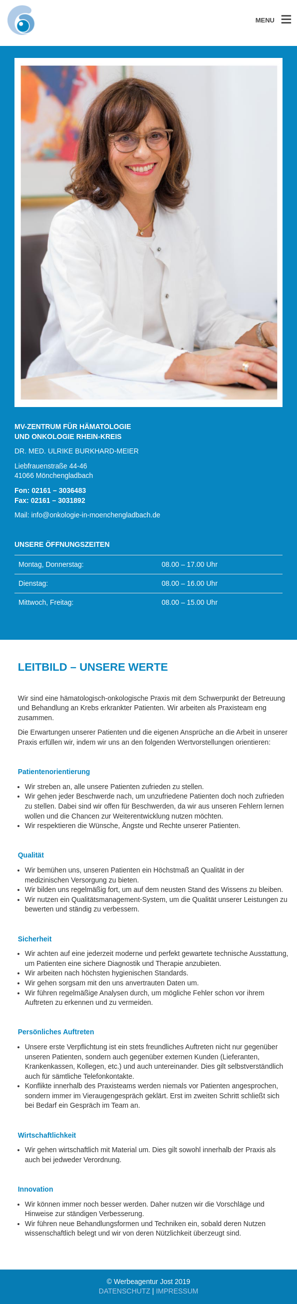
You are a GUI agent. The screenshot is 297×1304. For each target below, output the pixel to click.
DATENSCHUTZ (124, 1291)
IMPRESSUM (177, 1291)
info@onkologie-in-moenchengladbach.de (95, 515)
